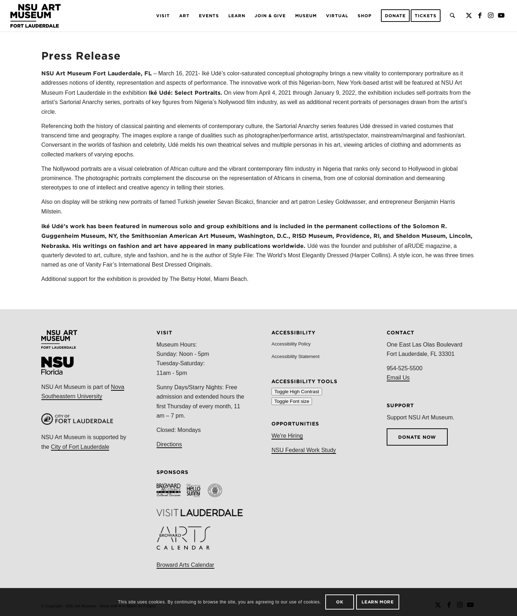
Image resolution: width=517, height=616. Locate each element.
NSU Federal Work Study (303, 450)
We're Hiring (287, 436)
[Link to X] (469, 15)
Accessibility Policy (291, 344)
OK (339, 601)
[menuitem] (163, 16)
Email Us (398, 378)
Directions (169, 444)
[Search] (452, 16)
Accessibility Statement (295, 356)
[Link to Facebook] (479, 15)
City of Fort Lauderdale (80, 447)
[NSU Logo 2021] (35, 16)
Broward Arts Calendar (185, 565)
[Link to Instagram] (490, 15)
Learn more (377, 601)
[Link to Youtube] (501, 15)
